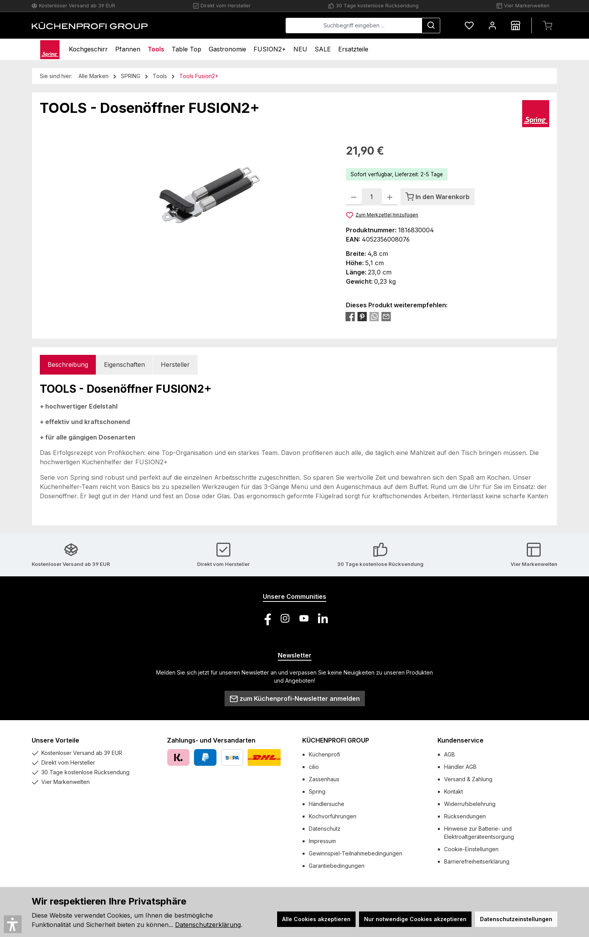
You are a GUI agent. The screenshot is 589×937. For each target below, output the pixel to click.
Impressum (322, 841)
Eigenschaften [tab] (124, 364)
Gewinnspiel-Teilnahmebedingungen (355, 853)
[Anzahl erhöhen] (390, 196)
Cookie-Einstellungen (471, 849)
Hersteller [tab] (175, 364)
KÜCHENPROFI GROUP (335, 740)
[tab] (68, 365)
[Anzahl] (371, 196)
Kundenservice (460, 740)
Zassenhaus (324, 779)
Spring (317, 791)
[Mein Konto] (492, 25)
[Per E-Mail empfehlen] (386, 316)
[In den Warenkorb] (437, 196)
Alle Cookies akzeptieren (316, 919)
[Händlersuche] (515, 25)
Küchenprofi (324, 754)
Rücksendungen (465, 816)
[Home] (50, 49)
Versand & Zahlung (468, 779)
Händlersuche (326, 804)
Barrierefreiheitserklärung (476, 861)
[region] (185, 226)
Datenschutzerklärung (208, 924)
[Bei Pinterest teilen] (362, 316)
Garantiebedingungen (336, 865)
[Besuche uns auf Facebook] (266, 618)
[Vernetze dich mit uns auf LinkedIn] (323, 618)
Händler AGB (460, 766)
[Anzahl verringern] (354, 196)
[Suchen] (431, 25)
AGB (449, 754)
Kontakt (453, 791)
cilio (314, 766)
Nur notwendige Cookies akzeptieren (415, 919)
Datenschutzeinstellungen (516, 919)
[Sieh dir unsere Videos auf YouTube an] (304, 618)
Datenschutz (324, 828)
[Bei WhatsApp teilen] (374, 316)
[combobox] (354, 25)
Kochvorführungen (332, 816)
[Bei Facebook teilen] (350, 316)
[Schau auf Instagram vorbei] (285, 618)
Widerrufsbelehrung (469, 804)
